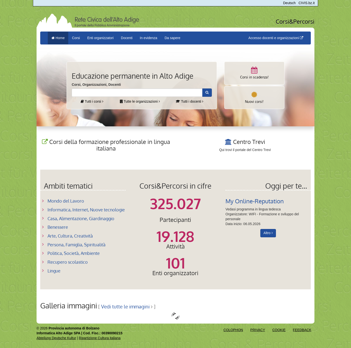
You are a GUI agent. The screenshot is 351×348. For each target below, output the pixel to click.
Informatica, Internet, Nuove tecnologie (86, 209)
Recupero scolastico (68, 262)
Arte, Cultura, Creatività (70, 236)
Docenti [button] (126, 38)
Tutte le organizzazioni (140, 101)
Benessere (58, 227)
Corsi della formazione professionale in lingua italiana (109, 145)
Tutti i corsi (92, 101)
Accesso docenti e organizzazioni (275, 38)
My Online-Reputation (254, 201)
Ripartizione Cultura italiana (99, 338)
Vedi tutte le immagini (125, 307)
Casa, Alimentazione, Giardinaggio (81, 218)
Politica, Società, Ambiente (74, 253)
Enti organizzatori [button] (100, 38)
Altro (268, 233)
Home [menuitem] (58, 38)
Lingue (54, 270)
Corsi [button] (76, 38)
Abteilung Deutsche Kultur (56, 338)
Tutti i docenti (189, 101)
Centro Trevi (249, 141)
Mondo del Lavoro (66, 201)
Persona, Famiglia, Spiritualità (77, 244)
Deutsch (289, 3)
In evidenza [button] (148, 38)
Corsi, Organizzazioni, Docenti (96, 85)
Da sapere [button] (172, 38)
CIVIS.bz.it (307, 3)
